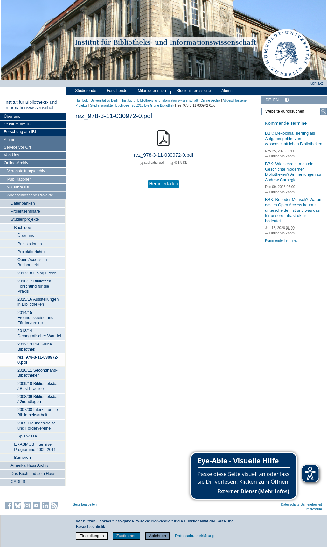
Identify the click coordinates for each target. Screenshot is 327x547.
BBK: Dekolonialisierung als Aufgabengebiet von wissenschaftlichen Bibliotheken (293, 138)
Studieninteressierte (194, 91)
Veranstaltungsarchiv (26, 170)
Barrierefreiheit (311, 504)
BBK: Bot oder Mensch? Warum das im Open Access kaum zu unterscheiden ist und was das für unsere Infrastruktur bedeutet (294, 210)
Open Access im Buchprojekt (32, 262)
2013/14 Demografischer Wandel (39, 333)
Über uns (12, 116)
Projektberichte (31, 251)
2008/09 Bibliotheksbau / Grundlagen (38, 399)
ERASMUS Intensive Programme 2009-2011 (35, 447)
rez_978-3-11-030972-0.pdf (37, 360)
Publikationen (19, 179)
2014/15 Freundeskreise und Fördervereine (35, 317)
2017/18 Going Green (37, 273)
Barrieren (22, 457)
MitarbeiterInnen (152, 91)
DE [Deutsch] (268, 99)
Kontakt (316, 83)
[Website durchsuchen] (294, 111)
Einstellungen (92, 535)
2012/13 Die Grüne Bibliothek (34, 347)
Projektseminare (25, 211)
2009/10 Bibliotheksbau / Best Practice (38, 386)
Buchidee (22, 227)
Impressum (314, 509)
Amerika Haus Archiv (29, 465)
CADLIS (17, 481)
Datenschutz (290, 504)
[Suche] (323, 111)
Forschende (117, 91)
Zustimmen (126, 535)
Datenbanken (22, 203)
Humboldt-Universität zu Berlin (97, 100)
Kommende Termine (286, 123)
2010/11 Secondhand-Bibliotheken (37, 373)
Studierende (85, 91)
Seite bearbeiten (85, 504)
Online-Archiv (16, 162)
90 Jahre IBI (18, 187)
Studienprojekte (24, 219)
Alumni (10, 139)
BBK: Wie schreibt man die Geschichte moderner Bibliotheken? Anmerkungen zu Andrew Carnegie (293, 171)
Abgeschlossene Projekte (30, 195)
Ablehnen (157, 535)
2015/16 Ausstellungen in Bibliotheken (38, 302)
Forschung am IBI (20, 131)
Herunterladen (163, 183)
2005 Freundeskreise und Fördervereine (36, 425)
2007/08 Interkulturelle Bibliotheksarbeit (37, 412)
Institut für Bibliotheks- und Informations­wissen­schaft (30, 105)
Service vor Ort (17, 147)
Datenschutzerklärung (194, 535)
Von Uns (11, 155)
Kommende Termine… (282, 240)
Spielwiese (27, 436)
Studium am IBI (17, 124)
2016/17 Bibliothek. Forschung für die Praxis (34, 286)
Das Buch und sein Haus (32, 473)
